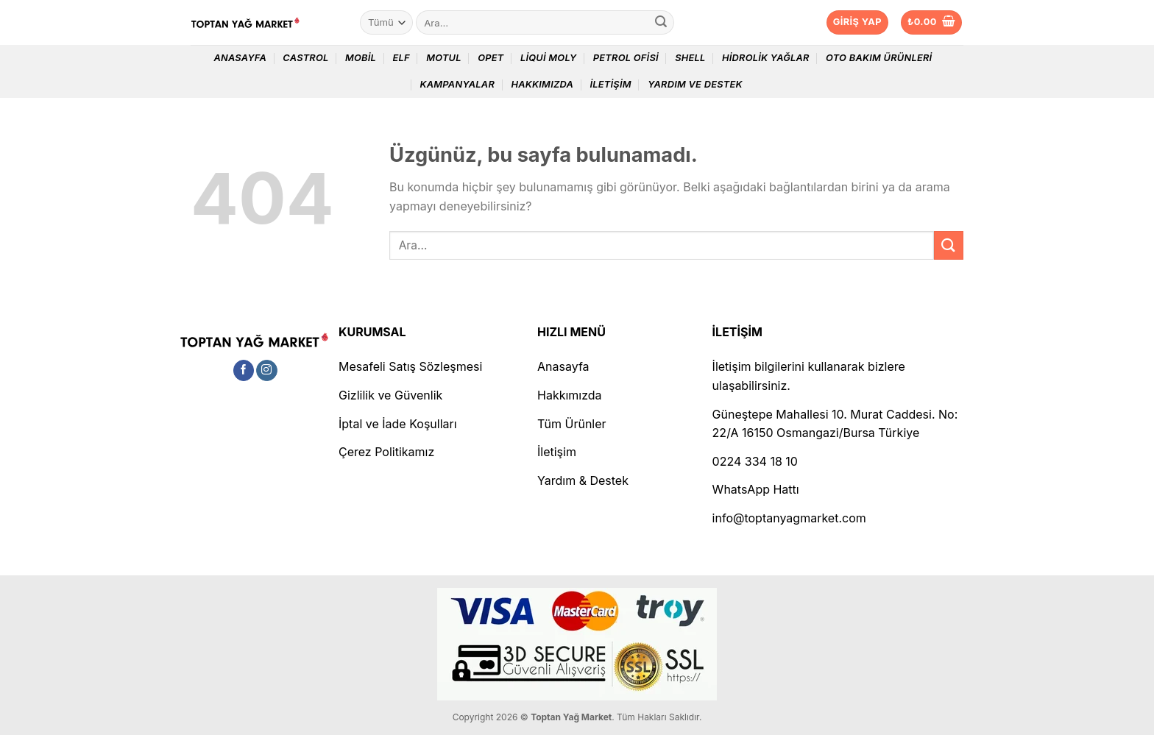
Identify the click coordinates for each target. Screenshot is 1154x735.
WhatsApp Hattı (755, 489)
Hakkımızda (542, 84)
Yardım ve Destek (695, 84)
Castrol (305, 57)
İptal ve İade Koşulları (398, 423)
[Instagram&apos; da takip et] (266, 371)
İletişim (610, 84)
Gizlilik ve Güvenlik (390, 395)
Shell (690, 57)
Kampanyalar (457, 84)
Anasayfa (239, 57)
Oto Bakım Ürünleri (879, 57)
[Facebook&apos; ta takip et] (244, 371)
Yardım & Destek (583, 480)
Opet (490, 57)
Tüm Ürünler (571, 423)
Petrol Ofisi (626, 57)
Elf (400, 57)
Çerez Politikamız (386, 451)
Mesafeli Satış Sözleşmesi (410, 366)
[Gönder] (660, 22)
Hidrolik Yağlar (766, 57)
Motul (443, 57)
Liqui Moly (548, 57)
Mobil (360, 57)
